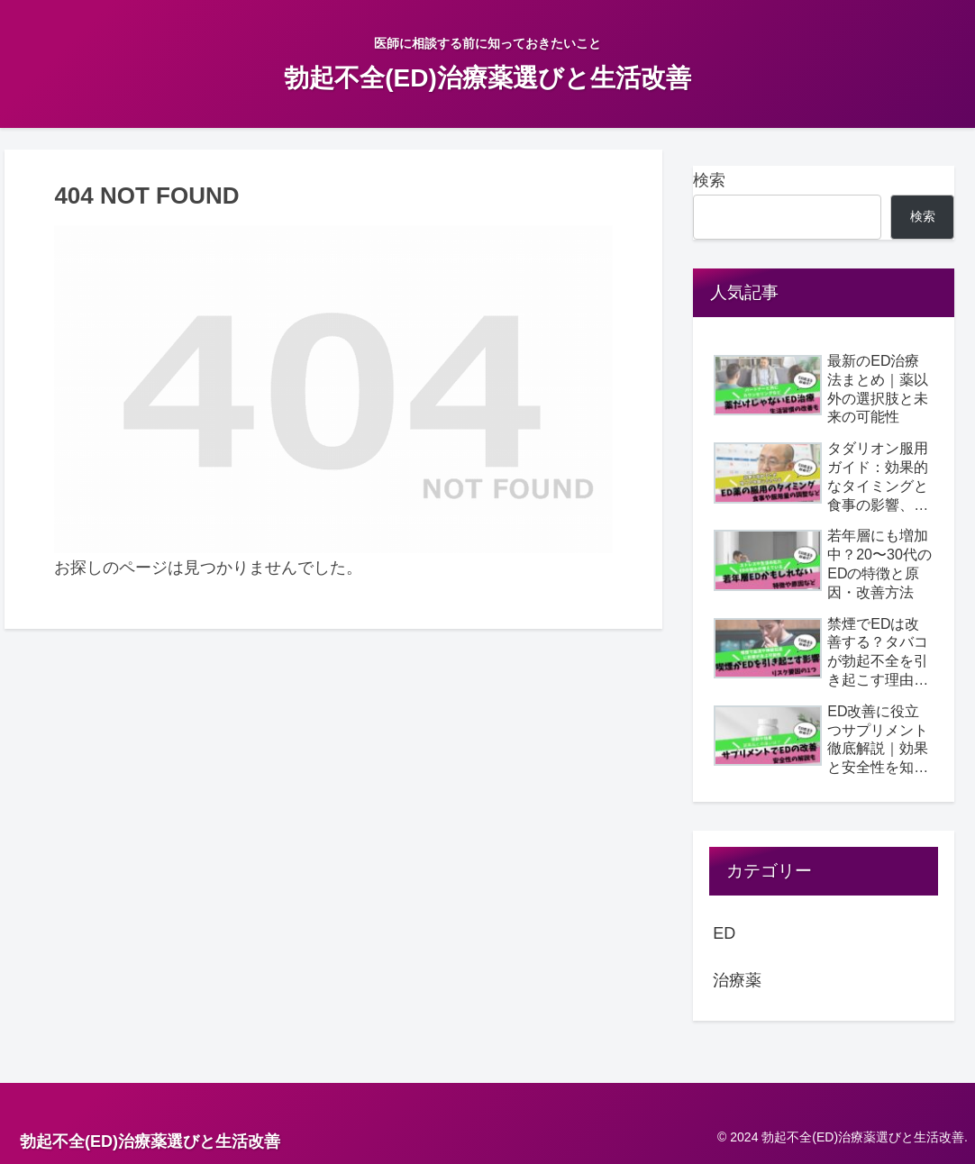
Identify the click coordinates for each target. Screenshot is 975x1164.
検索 (709, 180)
